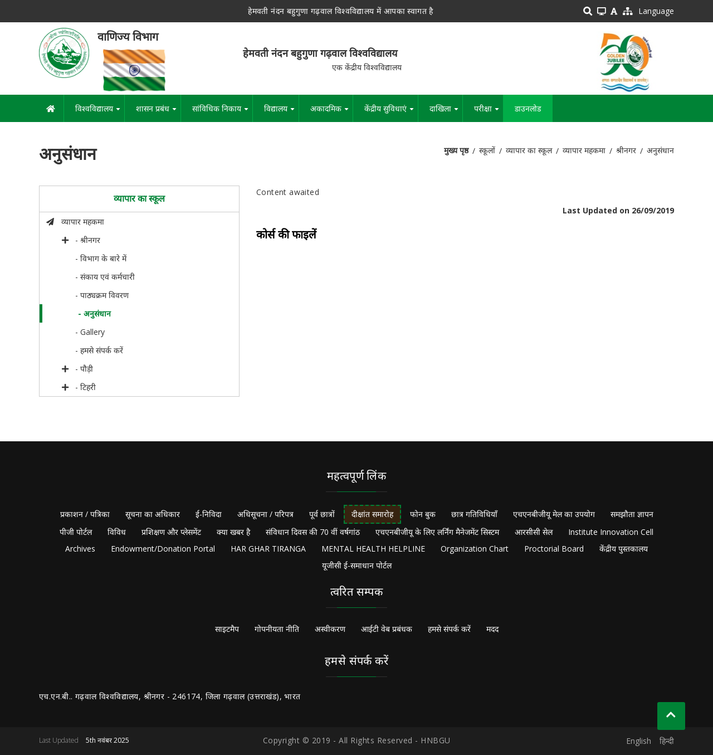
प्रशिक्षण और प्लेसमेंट (171, 532)
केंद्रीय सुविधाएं (391, 112)
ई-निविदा (209, 514)
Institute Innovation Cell (610, 532)
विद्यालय (281, 112)
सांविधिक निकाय (222, 112)
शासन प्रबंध (158, 112)
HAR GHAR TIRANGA (268, 548)
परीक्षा (488, 112)
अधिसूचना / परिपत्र (265, 514)
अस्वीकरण (330, 629)
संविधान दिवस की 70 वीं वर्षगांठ (313, 532)
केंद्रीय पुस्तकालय (623, 548)
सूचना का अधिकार (152, 514)
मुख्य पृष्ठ (456, 150)
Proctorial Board (554, 548)
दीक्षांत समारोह (372, 514)
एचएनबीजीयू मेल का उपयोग (554, 514)
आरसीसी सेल (534, 532)
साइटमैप (227, 629)
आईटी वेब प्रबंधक (386, 629)
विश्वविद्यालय (99, 112)
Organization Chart (475, 548)
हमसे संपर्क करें (449, 629)
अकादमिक (331, 112)
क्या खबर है (233, 532)
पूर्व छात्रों (322, 514)
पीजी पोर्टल (76, 532)
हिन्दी (667, 740)
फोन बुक (423, 514)
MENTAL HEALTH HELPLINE (373, 548)
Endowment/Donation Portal (163, 548)
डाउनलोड (528, 108)
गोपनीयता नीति (277, 629)
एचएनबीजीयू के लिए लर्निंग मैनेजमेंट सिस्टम (437, 532)
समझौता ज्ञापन (632, 514)
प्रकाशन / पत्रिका (85, 514)
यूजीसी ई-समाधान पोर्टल (357, 565)
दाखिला (445, 112)
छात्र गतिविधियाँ (474, 514)
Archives (80, 548)
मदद (492, 629)
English (638, 740)
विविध (117, 532)
